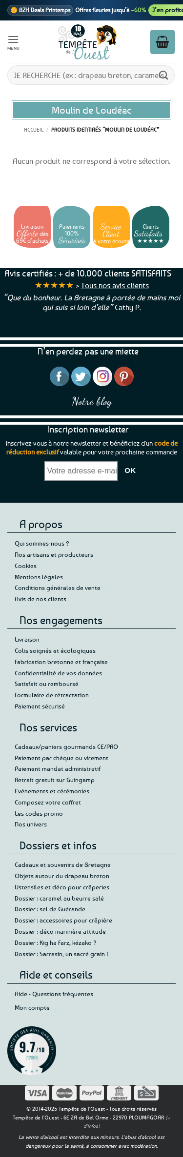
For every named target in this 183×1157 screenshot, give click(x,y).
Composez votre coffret (48, 802)
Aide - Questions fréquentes (54, 994)
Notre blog (92, 401)
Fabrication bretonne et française (61, 662)
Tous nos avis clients (115, 285)
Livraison (27, 639)
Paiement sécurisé (40, 706)
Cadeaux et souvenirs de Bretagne (63, 864)
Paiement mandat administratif (58, 768)
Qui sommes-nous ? (42, 543)
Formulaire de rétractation (52, 695)
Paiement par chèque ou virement (61, 758)
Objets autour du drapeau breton (62, 876)
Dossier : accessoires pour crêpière (63, 920)
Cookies (26, 565)
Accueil (33, 129)
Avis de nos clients (40, 599)
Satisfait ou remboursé (47, 683)
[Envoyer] (164, 74)
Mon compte (32, 1007)
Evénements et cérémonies (52, 791)
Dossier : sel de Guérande (50, 909)
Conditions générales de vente (58, 587)
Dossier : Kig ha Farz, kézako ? (56, 942)
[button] (13, 41)
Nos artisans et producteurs (54, 554)
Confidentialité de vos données (58, 673)
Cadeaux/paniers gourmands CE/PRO (66, 746)
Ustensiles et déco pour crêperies (62, 887)
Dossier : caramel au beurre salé (59, 898)
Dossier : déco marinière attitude (60, 931)
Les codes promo (39, 813)
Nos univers (31, 824)
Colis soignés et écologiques (55, 650)
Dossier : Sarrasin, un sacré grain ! (61, 954)
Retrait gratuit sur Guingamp (55, 780)
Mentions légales (39, 577)
